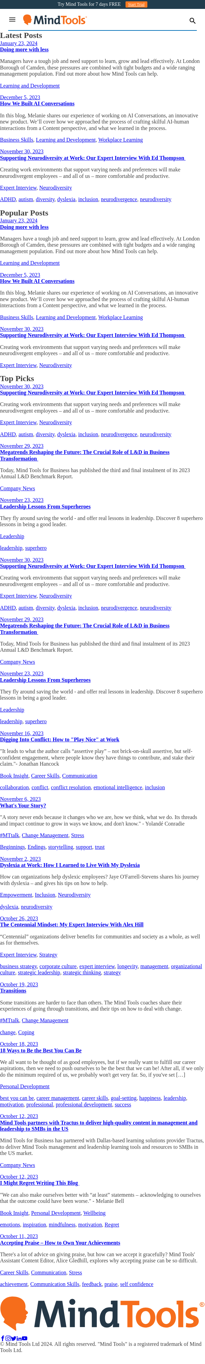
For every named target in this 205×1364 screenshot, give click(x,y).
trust (99, 847)
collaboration (14, 787)
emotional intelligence (117, 787)
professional (39, 1104)
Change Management (45, 835)
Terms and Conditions (139, 1357)
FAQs (6, 1357)
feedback (92, 1284)
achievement (14, 1284)
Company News (17, 488)
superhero (36, 548)
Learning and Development (30, 86)
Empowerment (16, 895)
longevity (127, 966)
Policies (176, 1357)
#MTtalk (9, 835)
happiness (150, 1098)
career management (57, 1098)
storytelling (60, 847)
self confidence (136, 1284)
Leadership (12, 536)
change (7, 1032)
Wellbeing (94, 1213)
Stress (77, 835)
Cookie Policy (96, 1357)
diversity (45, 199)
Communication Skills (54, 1284)
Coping (26, 1032)
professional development (84, 1104)
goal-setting (124, 1098)
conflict (39, 787)
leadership (11, 548)
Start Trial (136, 4)
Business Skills (16, 140)
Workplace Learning (120, 140)
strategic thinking (82, 972)
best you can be (17, 1098)
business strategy (18, 966)
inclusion (88, 199)
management (154, 966)
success (123, 1104)
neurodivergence (119, 199)
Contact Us (28, 1357)
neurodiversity (155, 199)
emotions (10, 1224)
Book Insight (14, 776)
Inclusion (45, 895)
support (84, 847)
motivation (12, 1104)
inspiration (34, 1224)
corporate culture (58, 966)
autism (25, 199)
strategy (112, 972)
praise (110, 1284)
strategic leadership (39, 972)
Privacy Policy (61, 1357)
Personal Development (24, 1086)
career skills (95, 1098)
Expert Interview (18, 188)
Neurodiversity (55, 188)
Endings (36, 847)
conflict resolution (71, 787)
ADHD (8, 199)
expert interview (97, 966)
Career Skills (45, 776)
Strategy (48, 955)
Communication (79, 776)
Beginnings (12, 847)
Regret (112, 1224)
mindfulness (62, 1224)
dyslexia (66, 199)
